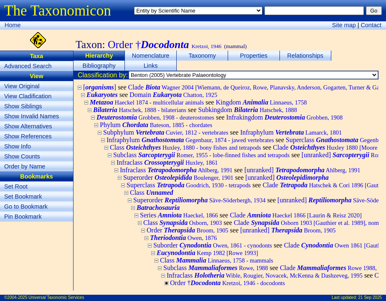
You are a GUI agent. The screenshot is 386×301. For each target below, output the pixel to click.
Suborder (212, 245)
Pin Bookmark (23, 216)
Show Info (17, 146)
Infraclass (167, 162)
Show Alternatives (28, 126)
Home (12, 25)
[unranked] (302, 169)
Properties (254, 55)
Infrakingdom (284, 117)
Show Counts (22, 156)
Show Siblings (23, 106)
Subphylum (166, 132)
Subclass (201, 154)
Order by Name (24, 166)
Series (179, 215)
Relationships (305, 55)
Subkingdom (247, 109)
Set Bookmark (23, 196)
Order (188, 230)
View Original (22, 86)
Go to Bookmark (26, 206)
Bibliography (99, 65)
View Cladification (27, 96)
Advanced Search (28, 66)
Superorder (178, 177)
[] (99, 87)
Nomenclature (151, 55)
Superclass (189, 185)
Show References (28, 136)
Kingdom (261, 102)
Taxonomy (202, 55)
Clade (296, 215)
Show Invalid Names (31, 116)
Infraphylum (291, 132)
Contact (371, 25)
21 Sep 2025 (370, 297)
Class (185, 147)
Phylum (156, 124)
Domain (173, 94)
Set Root (16, 186)
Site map (344, 25)
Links (151, 65)
